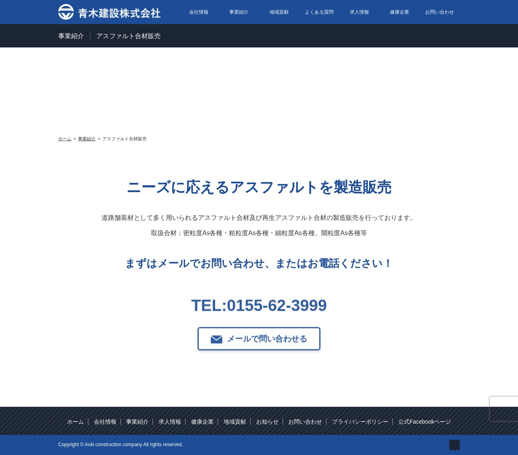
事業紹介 (239, 12)
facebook (454, 445)
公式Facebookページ (424, 421)
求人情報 (359, 12)
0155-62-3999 (277, 320)
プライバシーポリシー (360, 421)
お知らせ (267, 421)
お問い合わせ (439, 12)
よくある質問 (319, 12)
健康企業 (399, 12)
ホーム (75, 421)
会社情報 (198, 12)
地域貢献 (279, 12)
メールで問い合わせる (267, 353)
